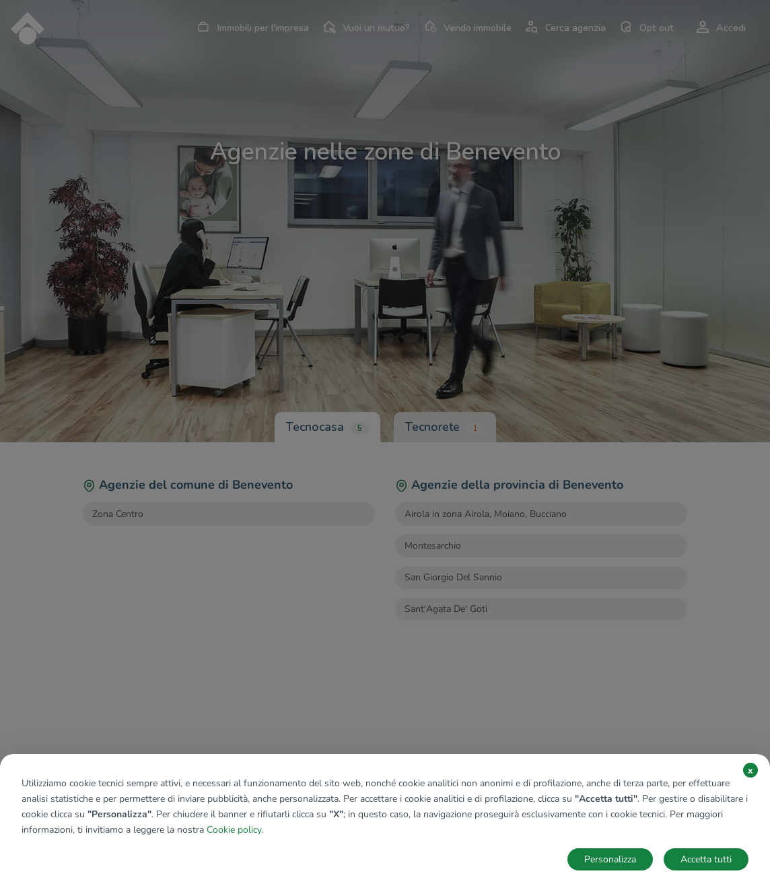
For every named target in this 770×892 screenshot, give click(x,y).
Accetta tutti (706, 859)
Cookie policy (234, 829)
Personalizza (610, 859)
